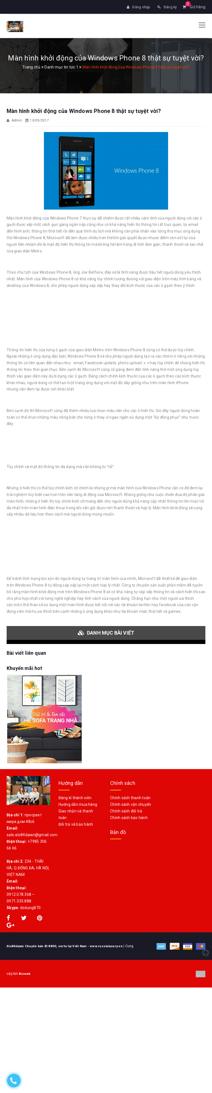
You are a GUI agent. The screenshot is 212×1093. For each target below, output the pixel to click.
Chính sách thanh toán (130, 797)
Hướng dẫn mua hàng (78, 804)
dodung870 (30, 907)
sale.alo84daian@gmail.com (32, 834)
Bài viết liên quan (26, 652)
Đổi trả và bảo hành (76, 824)
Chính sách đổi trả (126, 810)
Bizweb (34, 973)
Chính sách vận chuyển (130, 804)
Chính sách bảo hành (129, 817)
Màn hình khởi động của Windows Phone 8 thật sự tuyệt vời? (84, 110)
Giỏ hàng (194, 7)
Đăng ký (166, 7)
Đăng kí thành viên (75, 797)
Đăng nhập (136, 7)
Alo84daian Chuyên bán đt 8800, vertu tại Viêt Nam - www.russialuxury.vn (67, 945)
